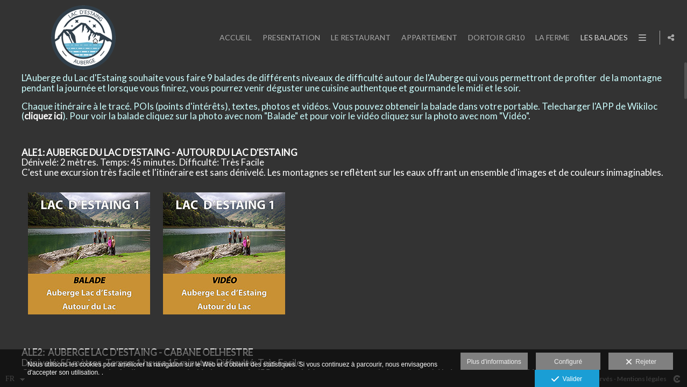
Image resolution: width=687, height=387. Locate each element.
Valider (566, 379)
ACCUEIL (233, 37)
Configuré (568, 362)
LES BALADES (601, 37)
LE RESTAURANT (358, 37)
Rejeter (641, 362)
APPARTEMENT (427, 37)
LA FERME (550, 37)
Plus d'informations (494, 362)
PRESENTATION (288, 37)
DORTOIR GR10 (493, 37)
